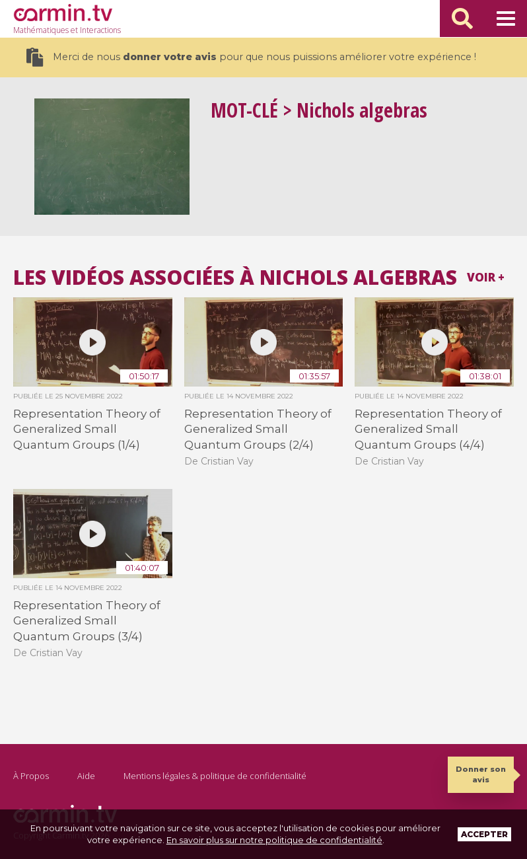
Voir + (486, 277)
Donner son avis (481, 774)
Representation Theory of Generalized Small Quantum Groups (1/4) (86, 429)
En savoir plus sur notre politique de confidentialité (274, 840)
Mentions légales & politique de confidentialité (214, 776)
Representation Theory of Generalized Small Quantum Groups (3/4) (86, 621)
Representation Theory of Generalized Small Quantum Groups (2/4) (258, 429)
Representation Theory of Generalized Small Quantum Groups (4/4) (428, 429)
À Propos (31, 776)
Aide (86, 776)
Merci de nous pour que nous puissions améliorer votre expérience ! (251, 57)
